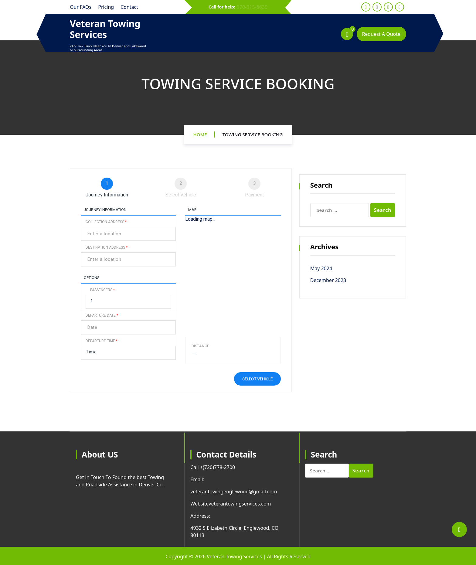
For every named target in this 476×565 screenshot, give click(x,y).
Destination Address (106, 247)
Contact (129, 7)
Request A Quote (381, 34)
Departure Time (101, 341)
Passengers (102, 290)
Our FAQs (80, 7)
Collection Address (106, 222)
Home (200, 134)
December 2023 (328, 280)
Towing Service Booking (253, 134)
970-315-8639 (252, 7)
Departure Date (102, 315)
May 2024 (321, 268)
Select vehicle (257, 378)
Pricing (106, 7)
